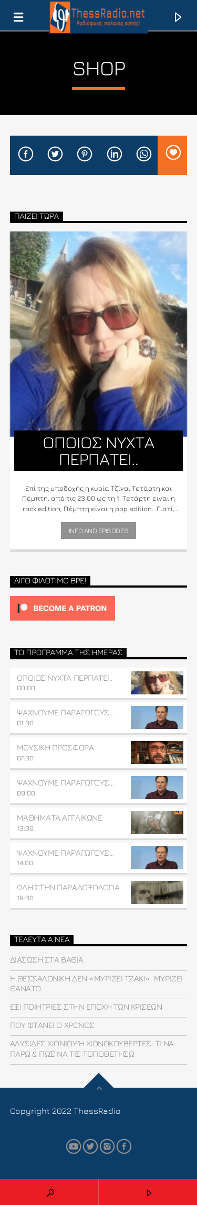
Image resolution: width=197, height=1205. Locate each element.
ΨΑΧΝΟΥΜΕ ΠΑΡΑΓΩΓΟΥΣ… (65, 712)
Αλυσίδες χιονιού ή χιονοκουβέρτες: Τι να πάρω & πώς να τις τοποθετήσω (92, 1048)
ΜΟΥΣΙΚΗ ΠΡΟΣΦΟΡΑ (55, 747)
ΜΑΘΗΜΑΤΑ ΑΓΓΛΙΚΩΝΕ (59, 817)
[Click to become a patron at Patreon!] (99, 608)
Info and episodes (98, 530)
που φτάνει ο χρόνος (52, 1025)
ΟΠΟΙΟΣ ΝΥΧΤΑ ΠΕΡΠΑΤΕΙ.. (65, 677)
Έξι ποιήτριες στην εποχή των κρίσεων (86, 1006)
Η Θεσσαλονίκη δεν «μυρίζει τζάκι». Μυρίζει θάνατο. (96, 983)
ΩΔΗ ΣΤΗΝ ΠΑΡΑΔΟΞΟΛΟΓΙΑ (68, 887)
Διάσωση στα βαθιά (47, 959)
